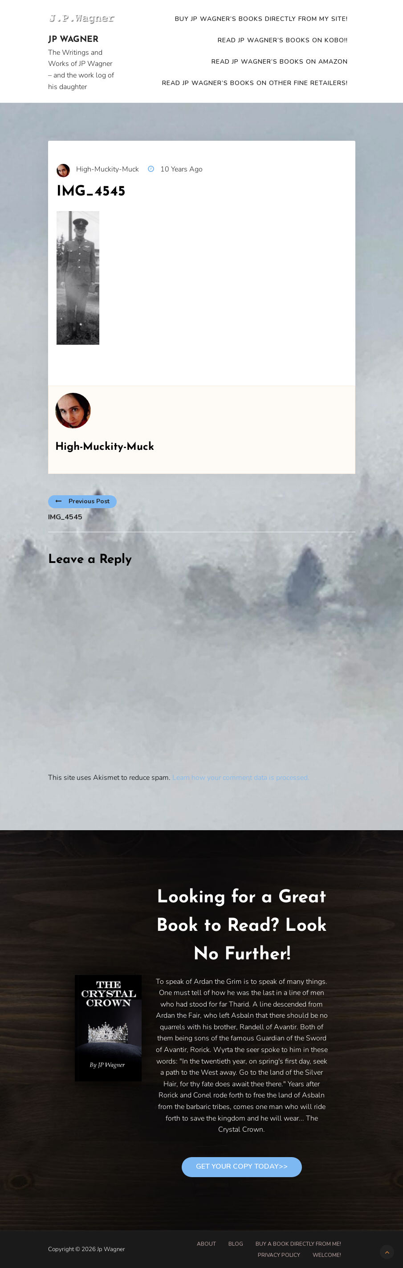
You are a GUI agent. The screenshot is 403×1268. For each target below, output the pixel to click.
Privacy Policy (279, 1255)
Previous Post (82, 501)
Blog (235, 1244)
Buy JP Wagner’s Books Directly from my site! (261, 19)
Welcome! (327, 1255)
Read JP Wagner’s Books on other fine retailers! (255, 83)
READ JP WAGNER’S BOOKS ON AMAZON (280, 61)
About (206, 1244)
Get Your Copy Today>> (242, 1166)
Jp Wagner (73, 40)
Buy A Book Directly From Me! (298, 1244)
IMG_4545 (65, 517)
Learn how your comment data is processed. (240, 778)
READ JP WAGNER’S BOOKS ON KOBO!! (283, 40)
